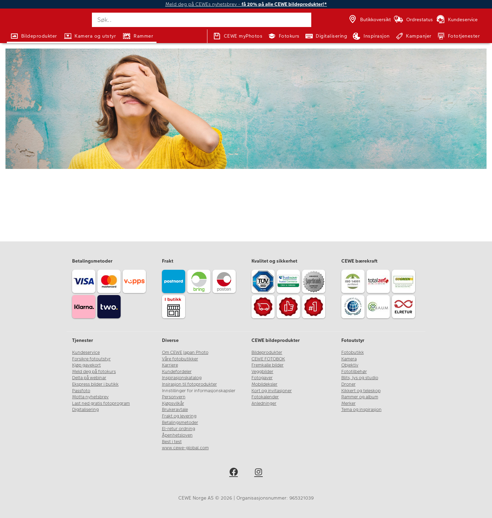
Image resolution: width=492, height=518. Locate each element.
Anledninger (263, 403)
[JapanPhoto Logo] (28, 25)
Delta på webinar (89, 378)
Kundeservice (86, 352)
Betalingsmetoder (180, 423)
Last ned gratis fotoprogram (101, 403)
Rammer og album (359, 397)
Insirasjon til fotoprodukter (189, 384)
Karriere (170, 365)
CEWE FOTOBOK (268, 359)
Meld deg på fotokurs (94, 372)
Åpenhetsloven (177, 435)
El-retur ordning (178, 429)
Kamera (349, 359)
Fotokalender (265, 397)
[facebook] (233, 473)
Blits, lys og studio (359, 378)
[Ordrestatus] (413, 20)
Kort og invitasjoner (271, 391)
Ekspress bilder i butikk (95, 384)
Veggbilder (262, 372)
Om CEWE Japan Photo (185, 352)
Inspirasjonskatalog (182, 378)
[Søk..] (202, 20)
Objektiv (349, 365)
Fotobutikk (352, 352)
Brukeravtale (175, 410)
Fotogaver (262, 378)
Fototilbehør (354, 372)
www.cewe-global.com (185, 448)
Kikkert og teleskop (361, 391)
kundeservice (242, 160)
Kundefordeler (177, 372)
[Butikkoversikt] (369, 20)
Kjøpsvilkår (173, 403)
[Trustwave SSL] (289, 282)
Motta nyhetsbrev (90, 397)
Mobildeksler (264, 384)
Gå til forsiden (246, 183)
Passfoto (81, 391)
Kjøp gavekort (86, 365)
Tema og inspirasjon (361, 410)
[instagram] (258, 473)
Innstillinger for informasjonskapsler (198, 391)
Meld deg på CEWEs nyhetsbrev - (246, 4)
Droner (348, 384)
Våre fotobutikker (180, 359)
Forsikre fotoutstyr (91, 359)
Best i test (172, 442)
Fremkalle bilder (267, 365)
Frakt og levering (179, 416)
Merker (348, 403)
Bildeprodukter (266, 352)
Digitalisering (85, 410)
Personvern (174, 397)
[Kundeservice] (456, 20)
